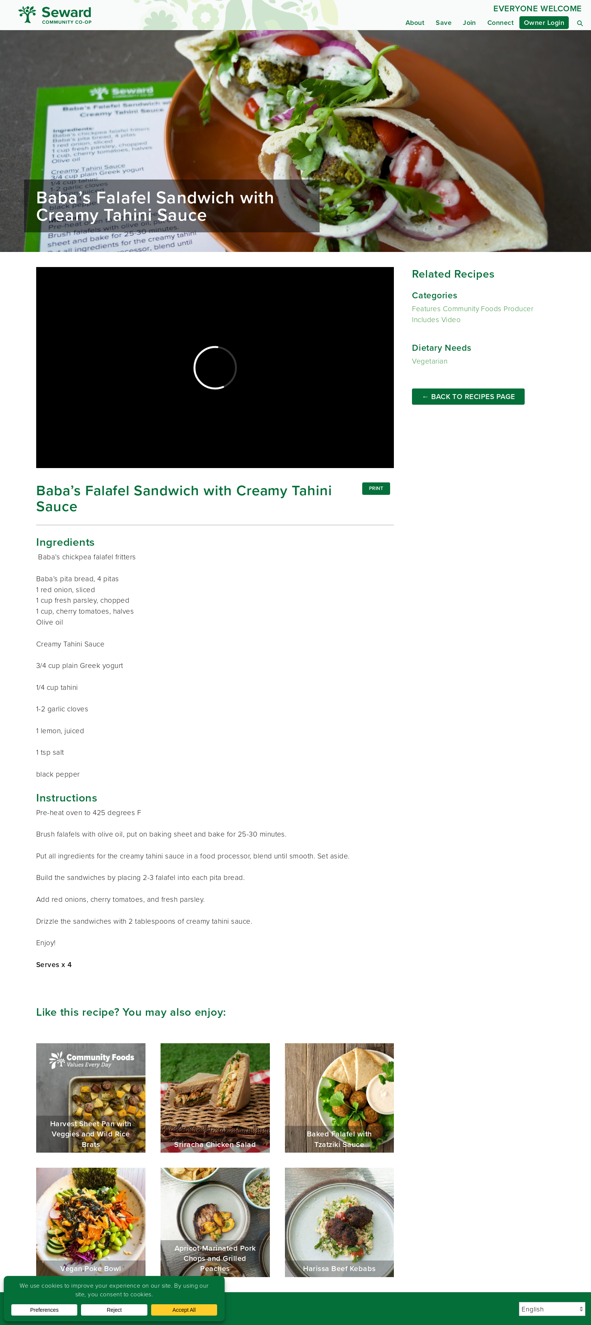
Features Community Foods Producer (472, 308)
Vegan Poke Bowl (90, 1222)
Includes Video (436, 319)
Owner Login (544, 23)
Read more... (295, 141)
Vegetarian (429, 361)
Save (444, 23)
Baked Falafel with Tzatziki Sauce (339, 1098)
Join (469, 23)
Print (376, 488)
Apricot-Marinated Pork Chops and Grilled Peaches (215, 1222)
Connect (500, 23)
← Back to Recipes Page (468, 396)
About (415, 23)
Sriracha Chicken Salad (215, 1098)
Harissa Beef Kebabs (339, 1222)
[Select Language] (552, 1309)
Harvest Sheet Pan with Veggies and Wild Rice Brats (90, 1098)
